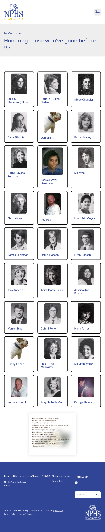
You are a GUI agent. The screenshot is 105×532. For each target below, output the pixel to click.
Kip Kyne (79, 173)
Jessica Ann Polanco (81, 291)
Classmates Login (61, 476)
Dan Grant (47, 137)
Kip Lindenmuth (84, 363)
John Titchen (49, 328)
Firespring (59, 510)
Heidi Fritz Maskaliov (47, 365)
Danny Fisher (16, 364)
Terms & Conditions (27, 514)
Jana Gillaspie (16, 137)
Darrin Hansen (50, 255)
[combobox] (84, 494)
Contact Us (57, 481)
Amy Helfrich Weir (52, 402)
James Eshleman (18, 255)
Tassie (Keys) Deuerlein (49, 181)
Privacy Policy (10, 514)
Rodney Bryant (17, 402)
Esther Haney (82, 137)
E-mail (7, 485)
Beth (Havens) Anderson (17, 174)
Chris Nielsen (15, 218)
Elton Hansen (82, 255)
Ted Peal (46, 219)
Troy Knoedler (16, 290)
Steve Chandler (83, 99)
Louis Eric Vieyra (84, 218)
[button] (97, 12)
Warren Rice (15, 328)
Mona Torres (82, 328)
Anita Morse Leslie (52, 290)
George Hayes (83, 402)
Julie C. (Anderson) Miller (18, 100)
